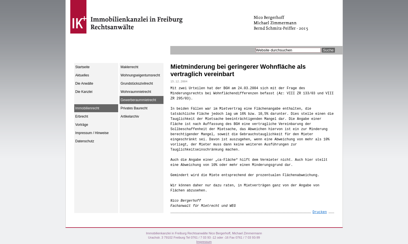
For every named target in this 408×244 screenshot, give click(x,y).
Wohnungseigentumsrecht (140, 75)
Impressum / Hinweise (92, 133)
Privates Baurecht (134, 108)
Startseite (82, 67)
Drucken (320, 212)
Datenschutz (84, 141)
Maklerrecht (130, 67)
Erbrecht (81, 116)
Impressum (204, 241)
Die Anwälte (84, 83)
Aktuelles (82, 75)
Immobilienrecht (87, 108)
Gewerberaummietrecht (138, 100)
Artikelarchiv (130, 116)
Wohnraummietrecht (136, 92)
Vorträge (81, 125)
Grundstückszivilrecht (137, 83)
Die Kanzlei (84, 92)
